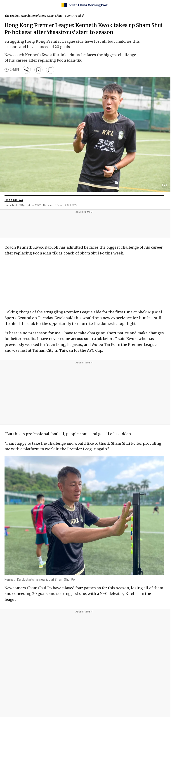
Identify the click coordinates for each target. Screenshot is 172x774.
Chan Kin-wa (14, 200)
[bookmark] (38, 70)
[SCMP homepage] (84, 5)
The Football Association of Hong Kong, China (33, 15)
